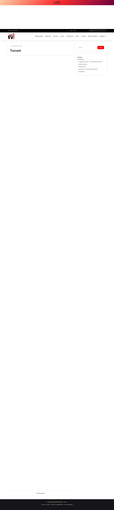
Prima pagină (39, 36)
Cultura (83, 36)
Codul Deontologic (68, 504)
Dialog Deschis (82, 66)
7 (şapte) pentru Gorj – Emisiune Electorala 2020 (90, 61)
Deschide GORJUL (82, 64)
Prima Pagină (13, 46)
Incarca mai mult (40, 493)
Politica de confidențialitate (57, 504)
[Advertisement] (57, 17)
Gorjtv (65, 502)
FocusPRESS (81, 71)
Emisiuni (102, 36)
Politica (55, 36)
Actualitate (69, 36)
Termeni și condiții (45, 504)
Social (62, 36)
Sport (77, 36)
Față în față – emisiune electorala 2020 (87, 69)
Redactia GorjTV (93, 36)
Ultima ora (48, 36)
